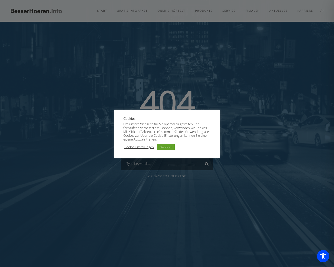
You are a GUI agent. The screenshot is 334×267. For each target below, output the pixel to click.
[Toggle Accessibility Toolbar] (323, 256)
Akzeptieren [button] (166, 147)
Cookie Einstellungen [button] (139, 147)
